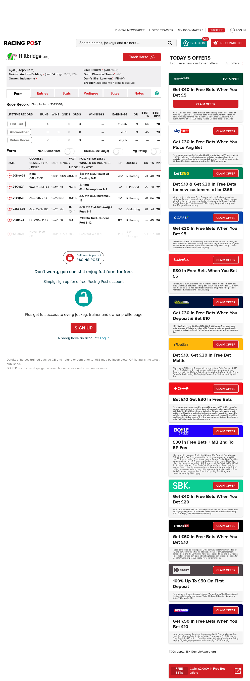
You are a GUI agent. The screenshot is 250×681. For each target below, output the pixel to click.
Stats (67, 93)
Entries (42, 93)
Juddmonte (28, 78)
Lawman (107, 78)
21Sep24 (18, 198)
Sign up (83, 328)
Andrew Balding (32, 74)
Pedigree (91, 93)
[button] (127, 43)
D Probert (132, 187)
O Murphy (133, 209)
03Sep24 (19, 209)
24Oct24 (18, 187)
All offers (234, 63)
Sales (115, 93)
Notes (139, 93)
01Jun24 (18, 220)
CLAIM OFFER (205, 104)
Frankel (97, 70)
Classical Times (104, 74)
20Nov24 (19, 176)
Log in (104, 338)
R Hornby (132, 176)
